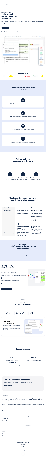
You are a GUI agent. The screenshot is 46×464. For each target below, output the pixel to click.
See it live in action (8, 385)
